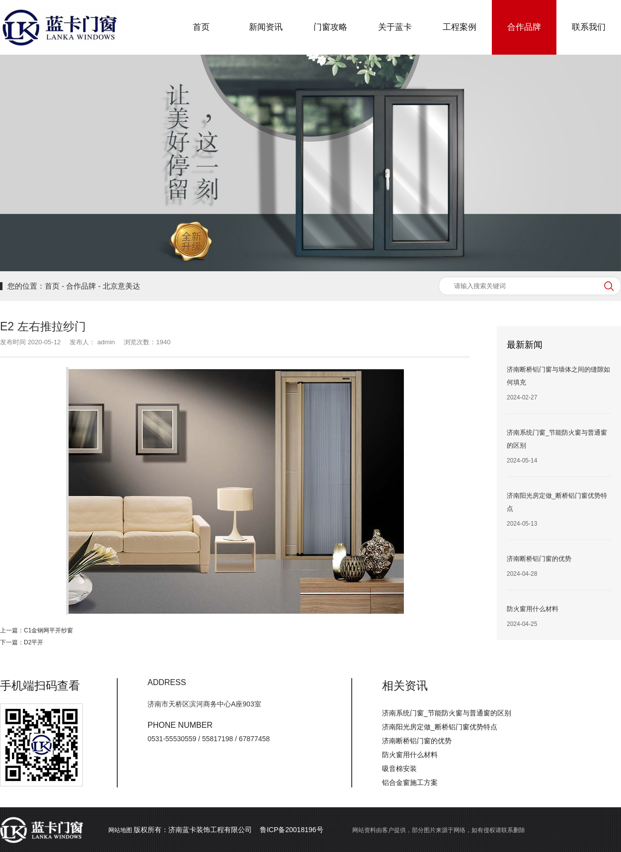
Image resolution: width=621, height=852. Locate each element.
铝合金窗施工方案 (410, 782)
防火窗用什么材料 (410, 755)
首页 (201, 27)
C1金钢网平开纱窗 (48, 630)
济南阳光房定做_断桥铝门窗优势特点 (439, 727)
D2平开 (33, 642)
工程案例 (459, 27)
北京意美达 (121, 286)
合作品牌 (524, 27)
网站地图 (120, 830)
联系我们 (589, 27)
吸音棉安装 (399, 769)
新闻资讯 (266, 27)
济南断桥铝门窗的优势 (417, 741)
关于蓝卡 (395, 27)
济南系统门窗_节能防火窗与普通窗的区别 (446, 713)
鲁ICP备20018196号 (291, 830)
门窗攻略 (330, 27)
